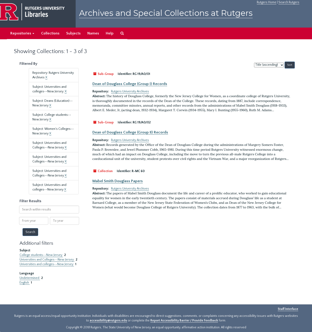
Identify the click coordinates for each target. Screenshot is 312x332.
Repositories (22, 33)
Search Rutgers (288, 2)
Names (93, 33)
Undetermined (30, 278)
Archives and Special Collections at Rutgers (166, 13)
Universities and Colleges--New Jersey (47, 259)
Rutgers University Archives (130, 91)
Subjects (73, 33)
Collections (50, 33)
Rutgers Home (266, 2)
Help (110, 33)
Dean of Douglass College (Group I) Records (129, 84)
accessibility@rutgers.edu (108, 320)
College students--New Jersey (41, 255)
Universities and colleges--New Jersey (47, 264)
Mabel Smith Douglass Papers (117, 181)
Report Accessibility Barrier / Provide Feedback (184, 320)
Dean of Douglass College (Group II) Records (130, 132)
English (25, 282)
